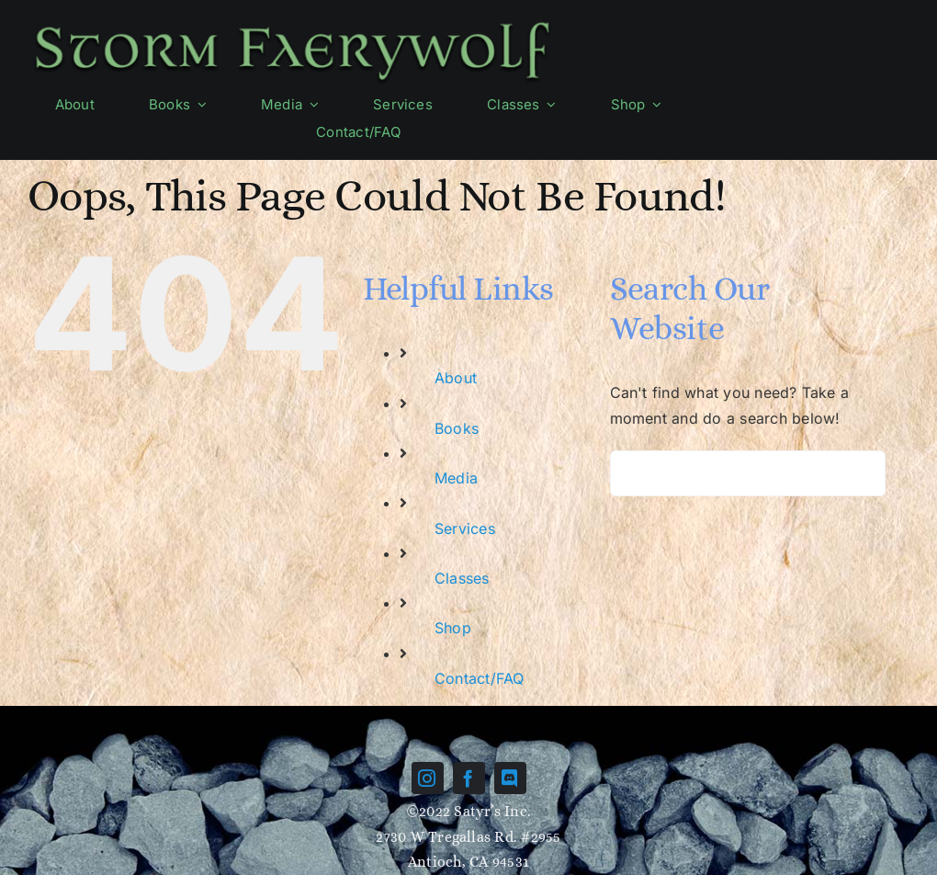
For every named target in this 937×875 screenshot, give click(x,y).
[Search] (633, 473)
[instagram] (428, 778)
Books (457, 428)
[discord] (510, 778)
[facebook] (469, 778)
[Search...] (748, 473)
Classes (462, 578)
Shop (453, 628)
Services (465, 528)
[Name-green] (292, 21)
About (456, 378)
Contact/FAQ (480, 678)
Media (456, 478)
